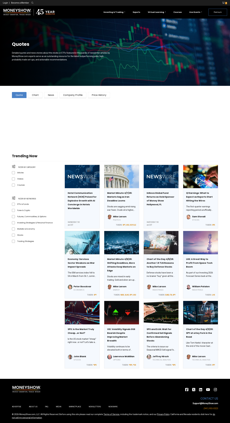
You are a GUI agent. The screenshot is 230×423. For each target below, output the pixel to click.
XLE (134, 225)
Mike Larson (119, 216)
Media (58, 407)
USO (127, 225)
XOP (131, 225)
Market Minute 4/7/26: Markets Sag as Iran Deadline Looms (119, 197)
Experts (136, 12)
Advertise (16, 407)
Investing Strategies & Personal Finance (35, 222)
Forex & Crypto (23, 210)
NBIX (122, 295)
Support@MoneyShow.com (205, 403)
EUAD (167, 295)
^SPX (95, 365)
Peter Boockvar (82, 286)
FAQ (46, 407)
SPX (213, 225)
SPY (124, 225)
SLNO (127, 295)
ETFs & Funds (23, 204)
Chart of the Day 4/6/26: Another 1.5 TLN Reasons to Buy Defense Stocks (160, 263)
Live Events (195, 12)
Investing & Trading (114, 12)
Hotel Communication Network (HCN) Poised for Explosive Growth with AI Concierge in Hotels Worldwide (82, 201)
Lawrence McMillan (123, 356)
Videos (20, 179)
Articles (20, 172)
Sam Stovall (198, 216)
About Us (33, 407)
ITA (171, 295)
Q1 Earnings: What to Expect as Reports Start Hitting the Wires (199, 197)
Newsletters (95, 407)
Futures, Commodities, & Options (31, 216)
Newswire (113, 407)
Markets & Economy (26, 229)
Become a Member (20, 3)
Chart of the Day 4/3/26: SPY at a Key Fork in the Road (199, 333)
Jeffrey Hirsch (161, 356)
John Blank (80, 356)
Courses (177, 12)
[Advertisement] (100, 122)
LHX (213, 295)
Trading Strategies (25, 241)
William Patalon (201, 286)
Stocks (20, 235)
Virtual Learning (156, 12)
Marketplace (75, 407)
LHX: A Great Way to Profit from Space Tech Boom (199, 263)
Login (5, 3)
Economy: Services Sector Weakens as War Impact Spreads (81, 263)
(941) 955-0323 (211, 408)
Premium (218, 12)
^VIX (134, 365)
